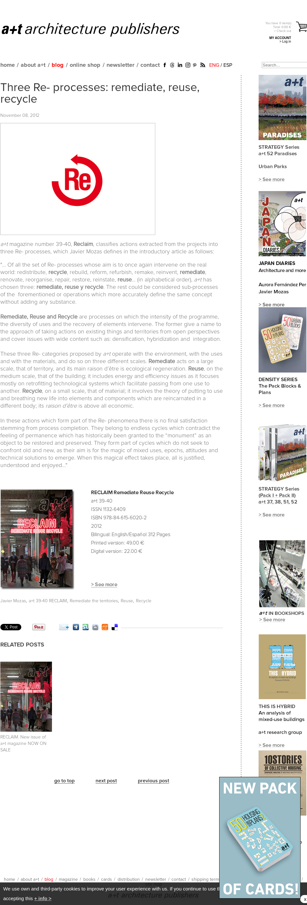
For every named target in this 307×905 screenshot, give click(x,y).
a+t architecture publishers (98, 29)
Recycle (143, 601)
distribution (129, 879)
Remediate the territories (94, 601)
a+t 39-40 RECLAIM (48, 601)
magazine (68, 879)
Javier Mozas (13, 601)
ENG (214, 65)
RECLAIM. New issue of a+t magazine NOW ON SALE (23, 743)
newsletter (120, 65)
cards (106, 879)
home (7, 65)
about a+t (33, 65)
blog (58, 65)
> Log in (285, 41)
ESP (227, 65)
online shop (85, 65)
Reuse (127, 601)
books (89, 879)
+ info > (42, 898)
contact (150, 65)
